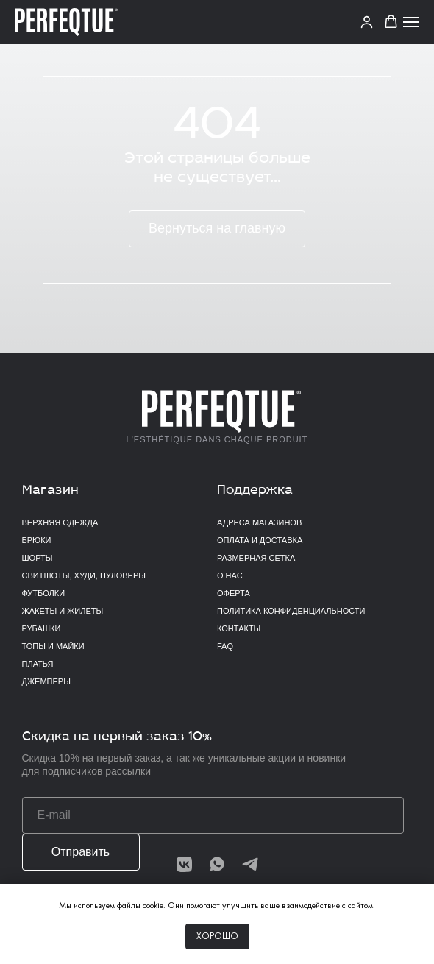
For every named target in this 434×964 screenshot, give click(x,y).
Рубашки (41, 628)
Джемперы (46, 681)
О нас (230, 575)
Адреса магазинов (259, 522)
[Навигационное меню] (411, 22)
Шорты (37, 557)
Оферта (233, 593)
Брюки (36, 540)
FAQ (225, 646)
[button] (391, 22)
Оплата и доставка (259, 540)
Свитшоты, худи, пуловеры (84, 575)
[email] (213, 815)
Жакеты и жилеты (63, 610)
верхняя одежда (60, 522)
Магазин (50, 490)
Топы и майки (53, 646)
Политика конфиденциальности (291, 610)
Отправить (80, 852)
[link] (367, 22)
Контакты (238, 628)
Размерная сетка (256, 557)
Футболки (43, 593)
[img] (250, 864)
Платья (38, 663)
